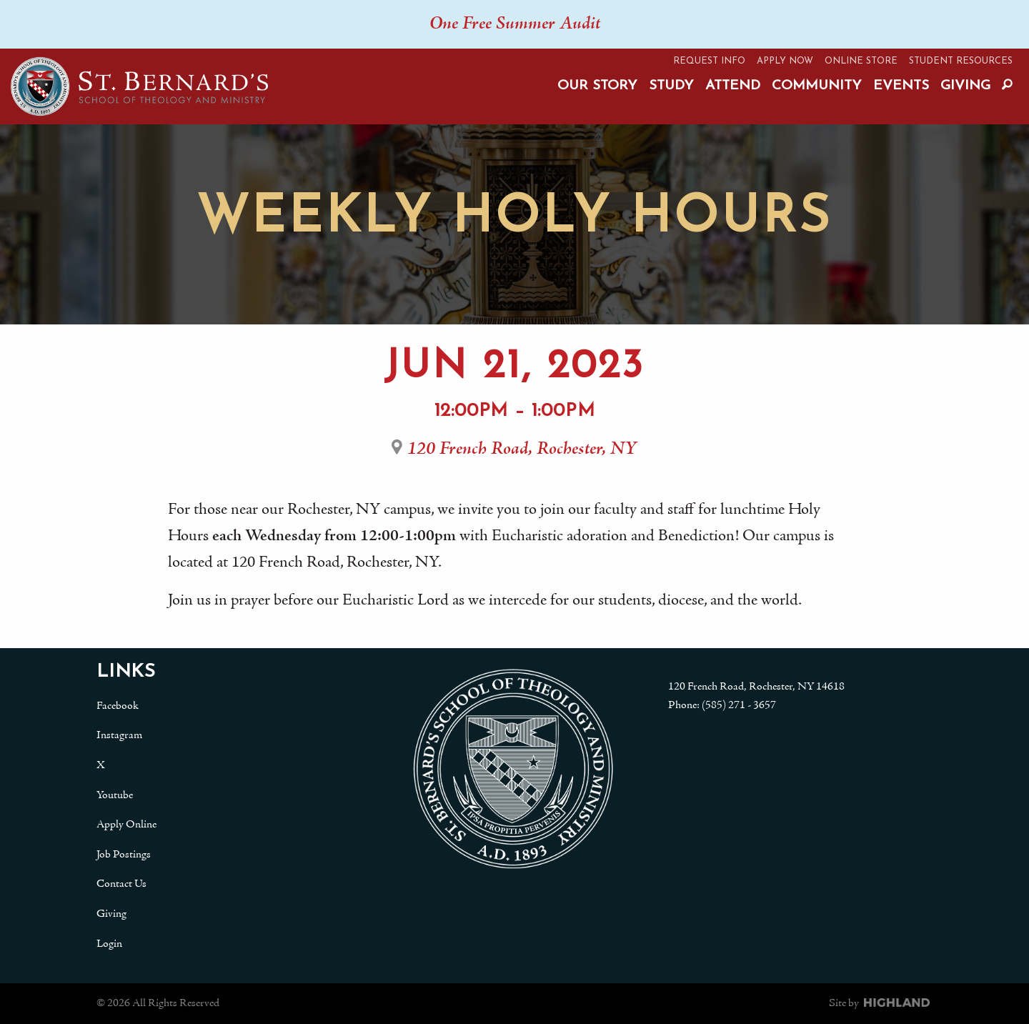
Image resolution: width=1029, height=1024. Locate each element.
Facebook (117, 706)
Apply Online (126, 824)
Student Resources (961, 61)
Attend (732, 86)
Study (671, 86)
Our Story (597, 86)
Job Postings (123, 854)
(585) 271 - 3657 (739, 705)
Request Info (709, 61)
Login (109, 944)
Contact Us (121, 884)
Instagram (119, 735)
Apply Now (785, 61)
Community (817, 86)
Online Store (861, 61)
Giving (965, 86)
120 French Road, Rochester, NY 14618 (756, 687)
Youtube (114, 795)
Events (901, 86)
